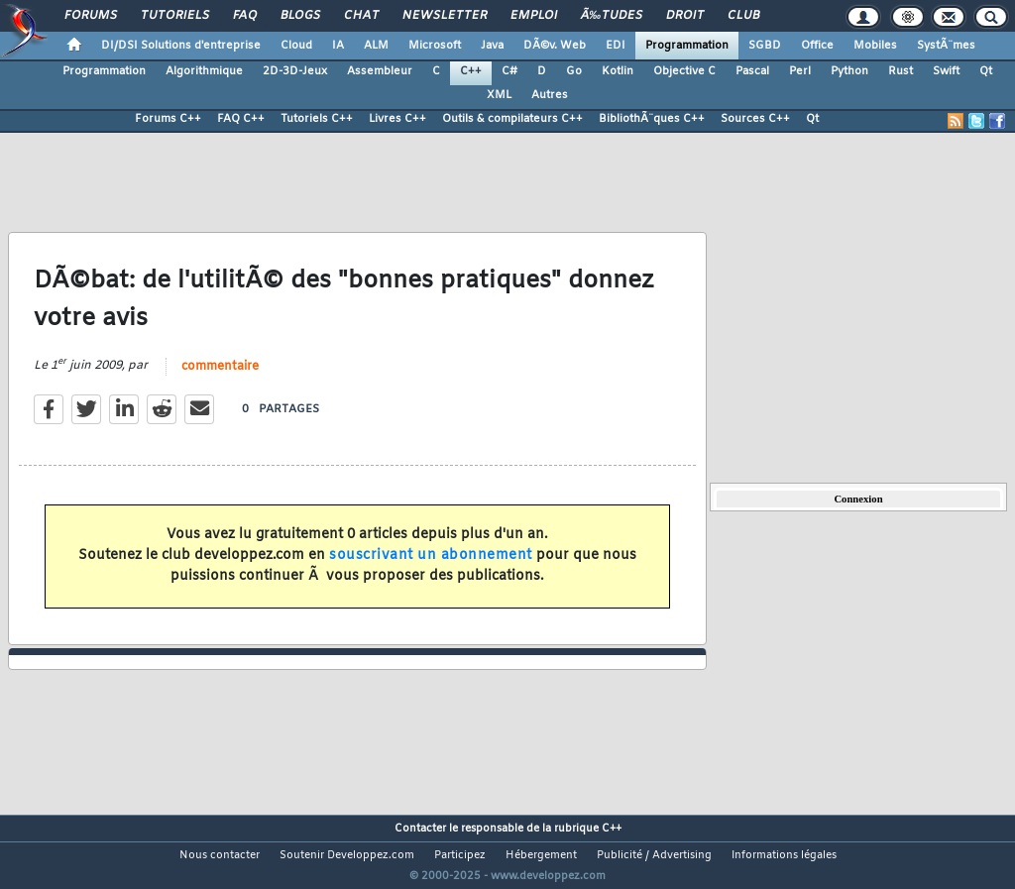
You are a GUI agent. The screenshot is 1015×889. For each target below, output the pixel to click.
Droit (685, 16)
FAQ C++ (241, 119)
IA (338, 46)
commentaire (220, 379)
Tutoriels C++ (317, 119)
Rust (900, 71)
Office (817, 46)
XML (499, 95)
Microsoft (434, 46)
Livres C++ (397, 119)
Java (492, 46)
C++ (471, 71)
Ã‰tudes (611, 16)
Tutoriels (175, 16)
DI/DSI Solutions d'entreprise (181, 46)
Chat (361, 16)
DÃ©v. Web (554, 46)
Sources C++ (755, 119)
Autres (549, 95)
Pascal (752, 71)
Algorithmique (204, 71)
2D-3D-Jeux (295, 71)
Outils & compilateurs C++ (512, 119)
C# (509, 71)
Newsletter (444, 16)
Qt (985, 71)
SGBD (764, 46)
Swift (946, 71)
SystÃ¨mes (946, 46)
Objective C (684, 71)
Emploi (533, 16)
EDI (615, 46)
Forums (90, 16)
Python (849, 71)
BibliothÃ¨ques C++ (652, 119)
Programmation (687, 46)
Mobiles (875, 46)
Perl (800, 71)
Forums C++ (168, 119)
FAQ (245, 16)
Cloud (296, 46)
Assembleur (379, 71)
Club (743, 16)
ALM (376, 46)
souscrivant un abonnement (430, 568)
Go (574, 71)
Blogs (300, 16)
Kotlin (617, 71)
